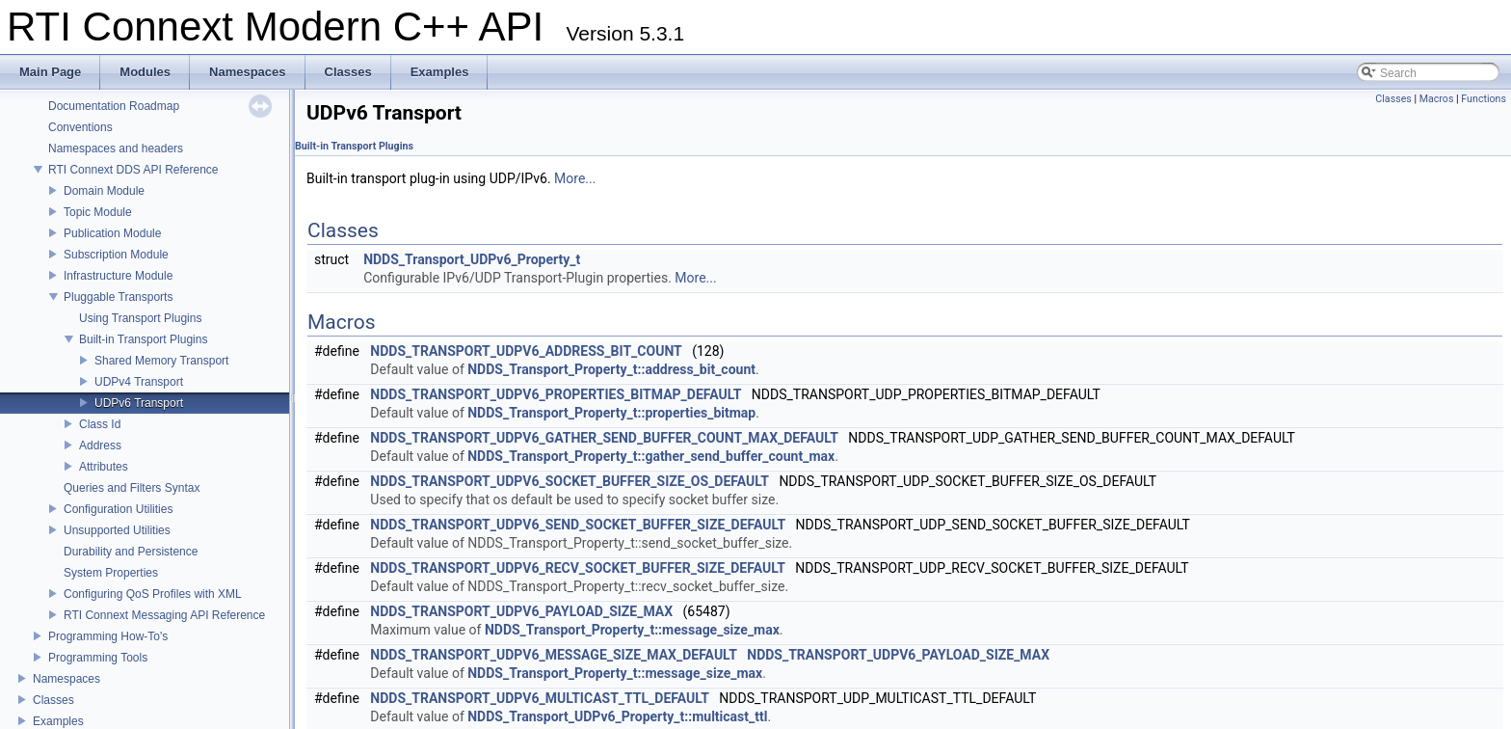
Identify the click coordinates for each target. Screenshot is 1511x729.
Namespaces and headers (115, 148)
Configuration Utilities (118, 509)
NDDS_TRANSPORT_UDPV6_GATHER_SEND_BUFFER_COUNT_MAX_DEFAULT (604, 438)
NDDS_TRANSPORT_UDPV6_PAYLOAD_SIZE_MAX (521, 611)
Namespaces (66, 679)
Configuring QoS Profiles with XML (153, 594)
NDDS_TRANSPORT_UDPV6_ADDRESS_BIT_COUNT (525, 351)
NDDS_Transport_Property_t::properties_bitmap (611, 412)
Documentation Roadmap (113, 106)
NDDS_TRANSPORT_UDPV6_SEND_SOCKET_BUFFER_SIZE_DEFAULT (577, 524)
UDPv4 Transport (138, 382)
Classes (53, 700)
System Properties (111, 573)
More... (575, 178)
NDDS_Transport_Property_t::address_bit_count (611, 369)
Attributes (103, 466)
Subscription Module (116, 254)
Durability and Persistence (131, 551)
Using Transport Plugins (140, 318)
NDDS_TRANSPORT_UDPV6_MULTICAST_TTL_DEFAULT (539, 698)
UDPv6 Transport (138, 403)
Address (100, 445)
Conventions (80, 127)
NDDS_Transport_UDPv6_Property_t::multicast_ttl (617, 716)
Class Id (99, 424)
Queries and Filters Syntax (131, 488)
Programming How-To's (108, 636)
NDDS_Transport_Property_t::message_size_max (632, 629)
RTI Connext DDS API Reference (133, 169)
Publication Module (112, 233)
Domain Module (104, 191)
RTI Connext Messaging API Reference (164, 615)
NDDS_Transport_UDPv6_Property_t (471, 259)
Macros (1436, 99)
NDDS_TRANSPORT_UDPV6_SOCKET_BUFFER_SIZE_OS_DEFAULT (569, 481)
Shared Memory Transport (161, 360)
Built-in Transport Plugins (143, 339)
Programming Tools (97, 657)
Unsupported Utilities (117, 530)
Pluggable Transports (118, 297)
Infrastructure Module (118, 276)
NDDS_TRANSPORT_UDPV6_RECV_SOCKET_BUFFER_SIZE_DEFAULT (577, 568)
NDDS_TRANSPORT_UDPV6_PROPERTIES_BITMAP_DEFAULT (555, 394)
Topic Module (98, 212)
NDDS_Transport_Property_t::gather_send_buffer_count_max (651, 456)
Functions (1483, 99)
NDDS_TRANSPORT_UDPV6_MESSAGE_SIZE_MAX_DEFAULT (553, 654)
